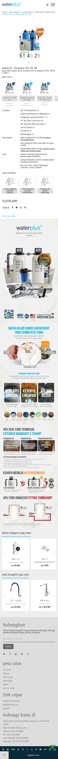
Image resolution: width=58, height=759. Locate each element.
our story (7, 669)
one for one (8, 677)
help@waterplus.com (17, 728)
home (4, 12)
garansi (6, 708)
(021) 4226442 (13, 734)
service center (9, 688)
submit (8, 646)
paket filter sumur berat (45, 12)
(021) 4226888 (17, 731)
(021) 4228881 (22, 738)
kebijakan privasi (10, 704)
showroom (7, 681)
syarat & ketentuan (11, 701)
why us (6, 673)
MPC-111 (15, 562)
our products (14, 12)
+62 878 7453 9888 (20, 741)
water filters (27, 12)
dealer (5, 684)
